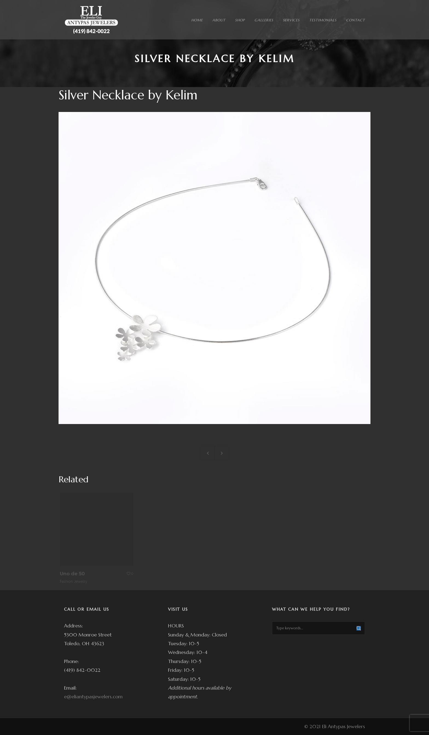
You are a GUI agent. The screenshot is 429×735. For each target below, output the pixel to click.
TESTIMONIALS (323, 20)
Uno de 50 (75, 570)
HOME (197, 20)
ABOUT (218, 20)
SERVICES (291, 20)
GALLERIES (263, 20)
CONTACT (355, 20)
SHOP (240, 20)
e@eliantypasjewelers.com (93, 696)
